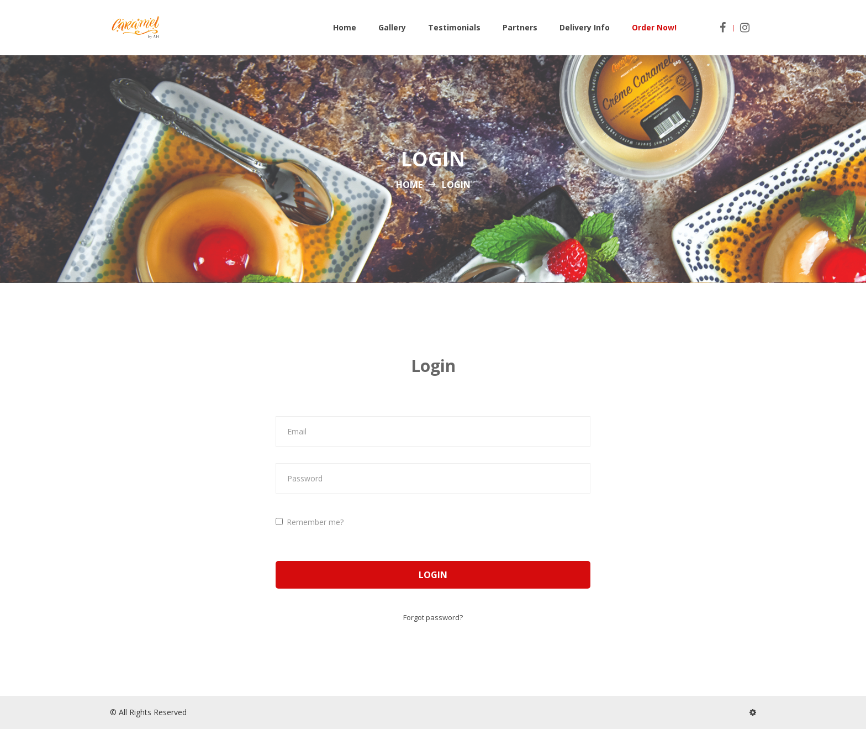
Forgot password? (433, 617)
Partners (520, 27)
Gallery (392, 27)
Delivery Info (584, 27)
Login (433, 575)
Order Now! (654, 27)
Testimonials (454, 27)
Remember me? (310, 522)
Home (344, 27)
